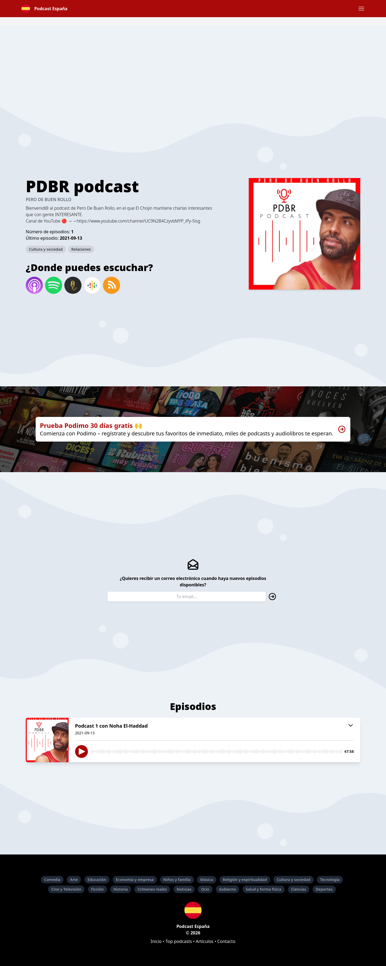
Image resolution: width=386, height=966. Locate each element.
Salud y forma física (263, 889)
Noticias (184, 889)
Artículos (204, 941)
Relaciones (81, 249)
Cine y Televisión (66, 889)
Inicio (156, 941)
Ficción (97, 889)
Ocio (205, 889)
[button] (361, 8)
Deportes (324, 889)
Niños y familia (176, 879)
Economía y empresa (135, 879)
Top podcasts (178, 941)
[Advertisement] (193, 63)
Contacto (226, 941)
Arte (74, 879)
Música (206, 879)
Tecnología (330, 879)
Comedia (52, 879)
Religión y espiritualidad (245, 879)
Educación (97, 879)
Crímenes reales (152, 889)
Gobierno (227, 889)
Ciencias (298, 889)
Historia (120, 889)
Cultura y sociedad (46, 249)
